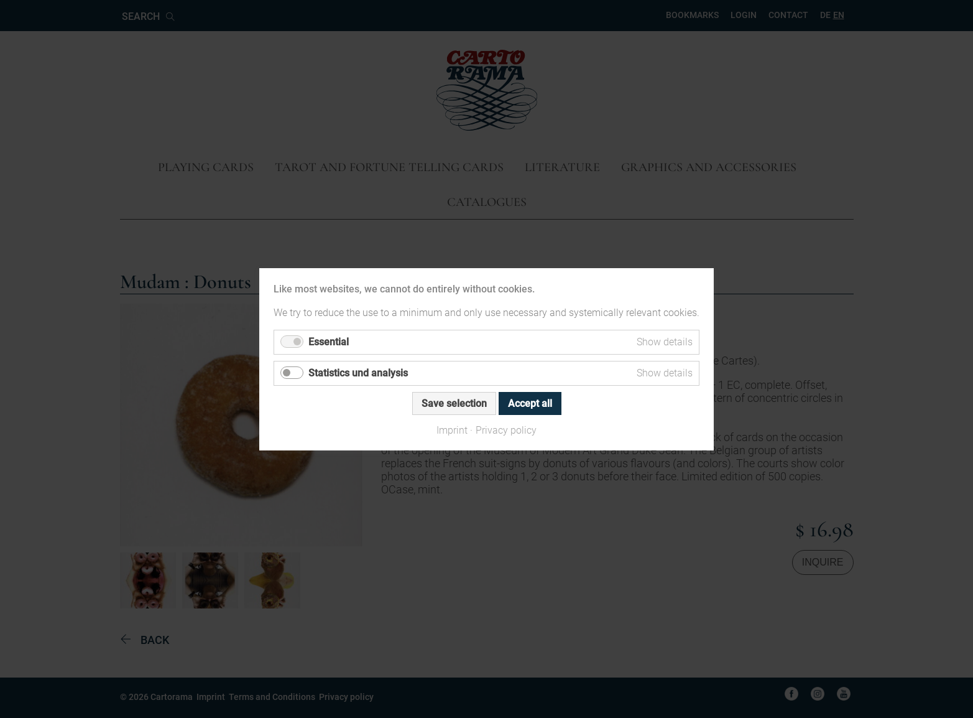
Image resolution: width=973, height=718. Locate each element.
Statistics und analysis (358, 372)
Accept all (530, 403)
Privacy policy (506, 430)
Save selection (454, 403)
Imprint (452, 430)
